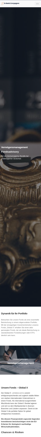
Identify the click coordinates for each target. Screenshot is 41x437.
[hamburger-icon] (37, 3)
